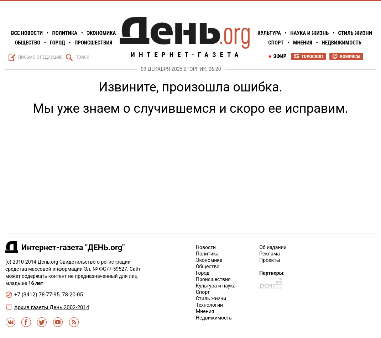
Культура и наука (216, 286)
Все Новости (27, 33)
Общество (27, 42)
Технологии (209, 305)
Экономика (101, 33)
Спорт (275, 42)
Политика (65, 33)
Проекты (269, 260)
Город (57, 42)
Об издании (272, 247)
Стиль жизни (355, 33)
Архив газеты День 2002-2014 (51, 307)
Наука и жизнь (309, 33)
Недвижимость (341, 42)
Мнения (302, 42)
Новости (206, 247)
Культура (269, 33)
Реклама (269, 254)
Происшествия (93, 42)
